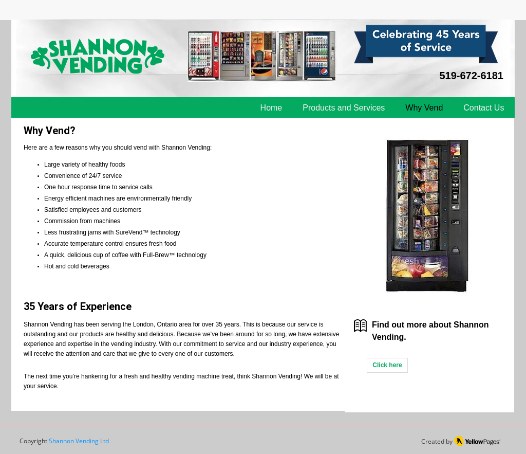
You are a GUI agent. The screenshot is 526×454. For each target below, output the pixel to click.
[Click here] (387, 365)
